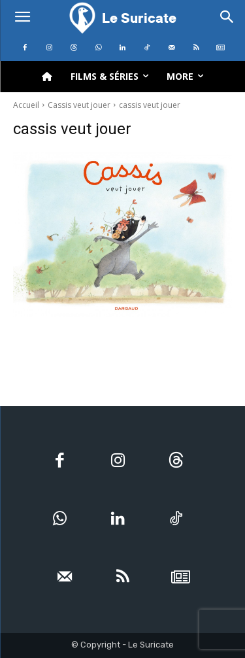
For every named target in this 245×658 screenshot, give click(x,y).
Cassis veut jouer (79, 105)
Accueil (26, 105)
